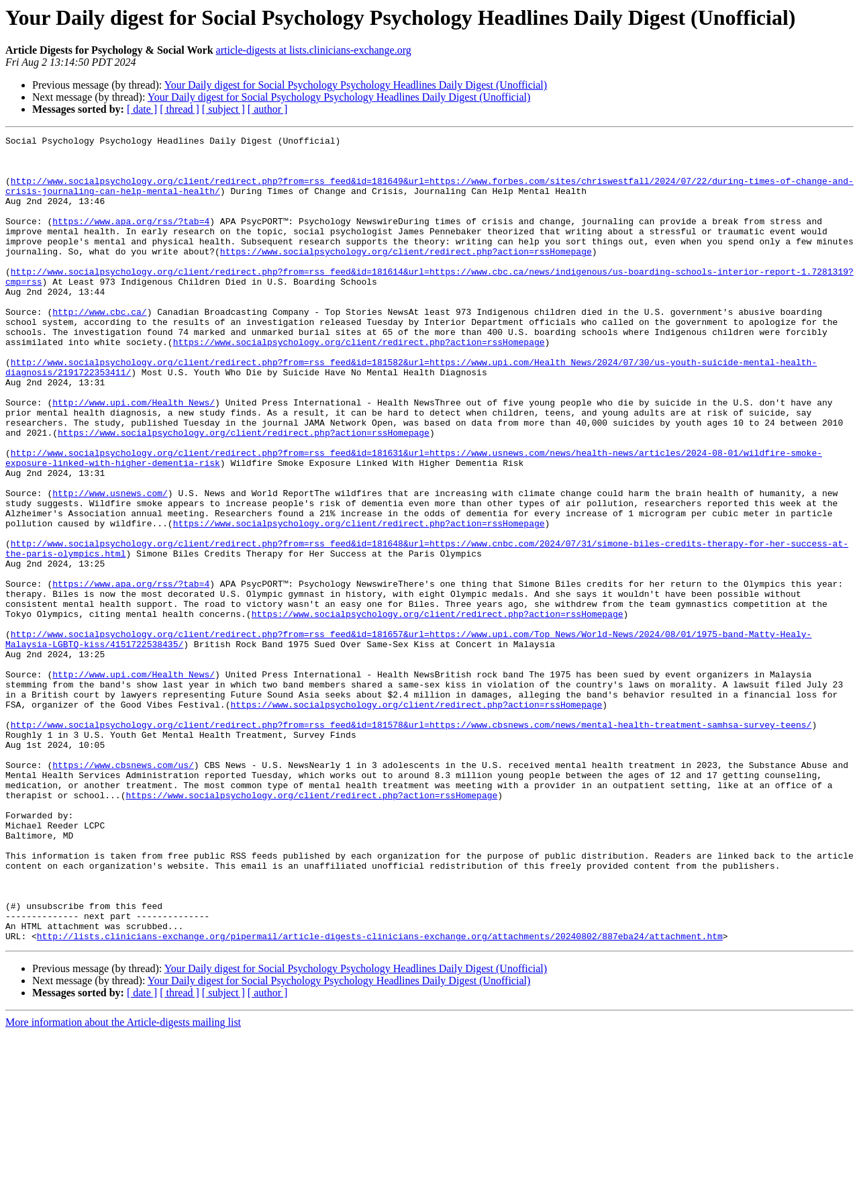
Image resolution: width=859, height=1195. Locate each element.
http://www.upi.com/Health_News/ (133, 456)
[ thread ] (179, 109)
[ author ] (268, 109)
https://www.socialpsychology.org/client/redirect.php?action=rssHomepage (406, 275)
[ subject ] (223, 109)
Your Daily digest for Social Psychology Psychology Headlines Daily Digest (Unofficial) (355, 85)
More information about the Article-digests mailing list (123, 1183)
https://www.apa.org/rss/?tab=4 (130, 239)
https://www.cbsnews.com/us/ (123, 892)
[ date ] (142, 109)
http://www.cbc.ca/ (99, 348)
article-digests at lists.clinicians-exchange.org (313, 50)
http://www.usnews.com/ (110, 565)
